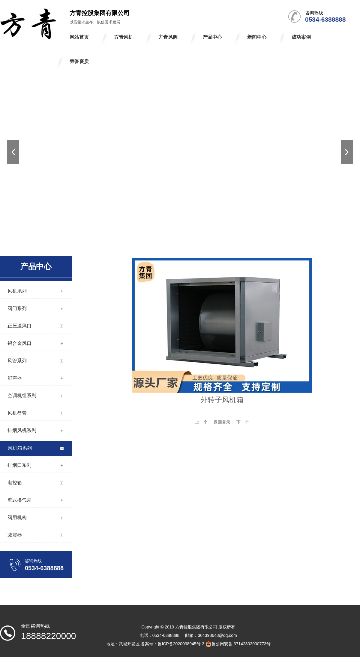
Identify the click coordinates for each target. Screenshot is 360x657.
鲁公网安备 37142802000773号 (238, 644)
